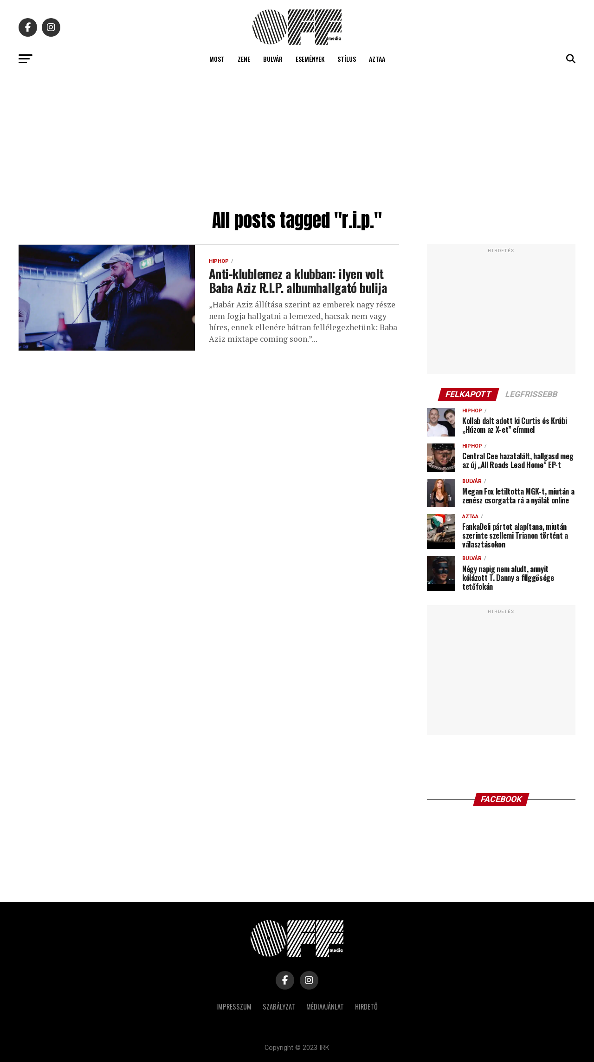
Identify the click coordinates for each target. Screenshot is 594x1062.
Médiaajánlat (325, 1006)
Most (217, 59)
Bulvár (273, 59)
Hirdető (366, 1006)
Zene (244, 59)
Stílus (346, 59)
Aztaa (377, 59)
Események (310, 59)
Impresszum (234, 1006)
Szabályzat (279, 1006)
